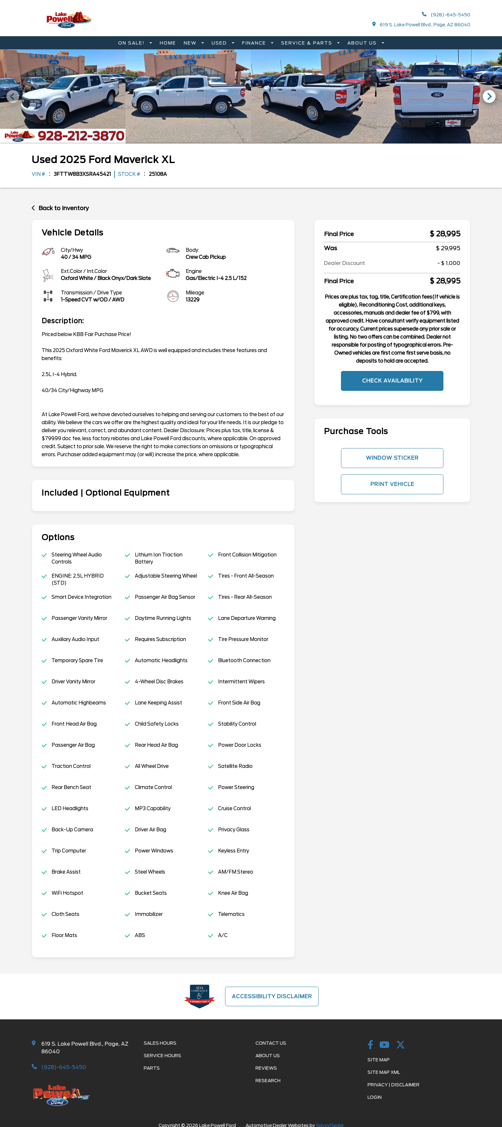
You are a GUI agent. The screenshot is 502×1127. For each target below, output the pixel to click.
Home (168, 42)
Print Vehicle (392, 484)
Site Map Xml (384, 1072)
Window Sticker (392, 458)
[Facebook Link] (370, 1045)
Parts (152, 1068)
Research (267, 1080)
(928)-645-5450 (446, 14)
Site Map (379, 1059)
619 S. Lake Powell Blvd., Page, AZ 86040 (421, 24)
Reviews (266, 1068)
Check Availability (392, 381)
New (191, 42)
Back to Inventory (60, 207)
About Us (362, 42)
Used (220, 42)
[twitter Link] (400, 1045)
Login (375, 1097)
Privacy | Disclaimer (393, 1084)
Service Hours (162, 1055)
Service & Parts (307, 42)
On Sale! (132, 42)
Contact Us (270, 1043)
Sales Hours (160, 1043)
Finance (255, 42)
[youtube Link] (384, 1045)
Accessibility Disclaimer (272, 996)
